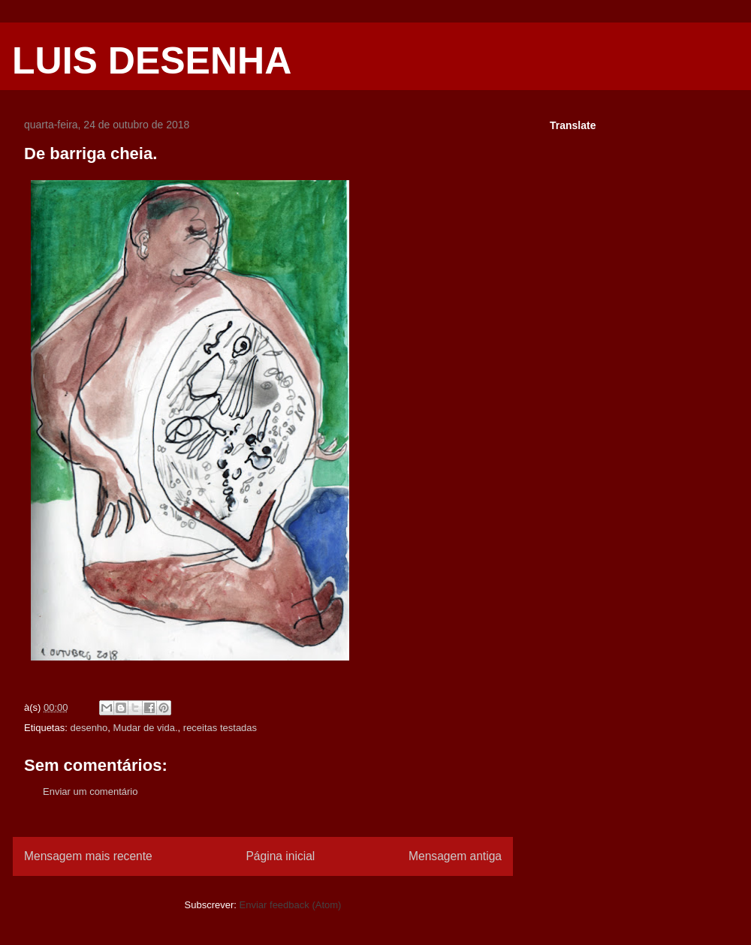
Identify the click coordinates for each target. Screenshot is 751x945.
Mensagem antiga (455, 856)
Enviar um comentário (90, 791)
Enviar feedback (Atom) (291, 904)
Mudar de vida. (145, 727)
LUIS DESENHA (151, 61)
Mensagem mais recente (88, 856)
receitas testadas (220, 727)
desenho (88, 727)
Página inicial (280, 856)
